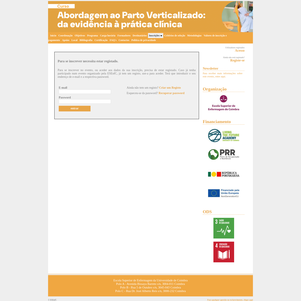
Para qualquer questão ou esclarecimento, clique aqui (230, 300)
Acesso (240, 50)
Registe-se (237, 60)
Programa (92, 35)
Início (53, 35)
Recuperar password (172, 93)
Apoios (65, 40)
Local (74, 40)
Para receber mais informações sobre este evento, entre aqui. (222, 75)
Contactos (124, 40)
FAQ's (113, 40)
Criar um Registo (170, 87)
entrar (75, 108)
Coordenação (65, 35)
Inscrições (155, 35)
